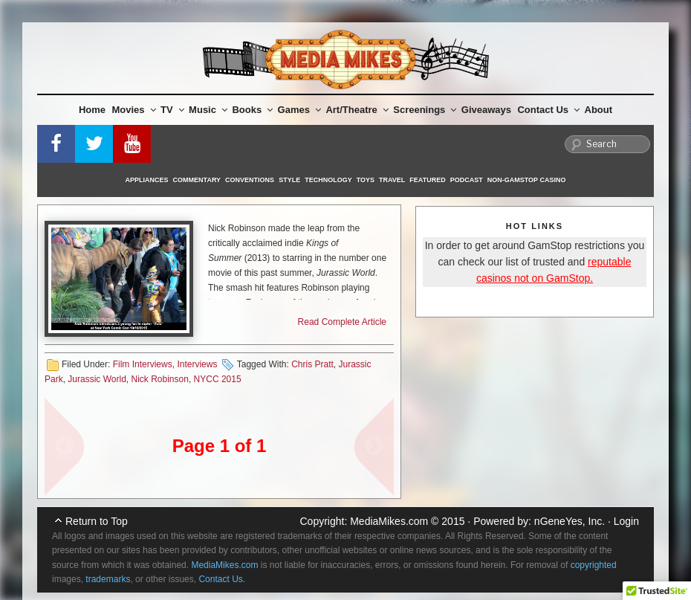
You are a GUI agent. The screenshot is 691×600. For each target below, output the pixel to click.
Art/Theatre (356, 109)
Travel (392, 180)
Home (92, 109)
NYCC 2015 (217, 379)
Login (626, 521)
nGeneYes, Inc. (569, 521)
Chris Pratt (312, 364)
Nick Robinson (160, 379)
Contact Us (548, 109)
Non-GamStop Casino (526, 180)
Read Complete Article (342, 322)
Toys (365, 180)
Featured (427, 180)
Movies (134, 109)
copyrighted (594, 565)
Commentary (197, 180)
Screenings (424, 109)
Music (208, 109)
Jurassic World (97, 379)
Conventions (249, 180)
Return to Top (96, 521)
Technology (328, 180)
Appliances (147, 180)
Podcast (466, 180)
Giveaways (486, 109)
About (599, 109)
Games (299, 109)
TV (172, 109)
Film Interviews (142, 364)
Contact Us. (221, 579)
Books (252, 109)
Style (289, 180)
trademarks (107, 579)
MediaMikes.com (389, 521)
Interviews (197, 364)
